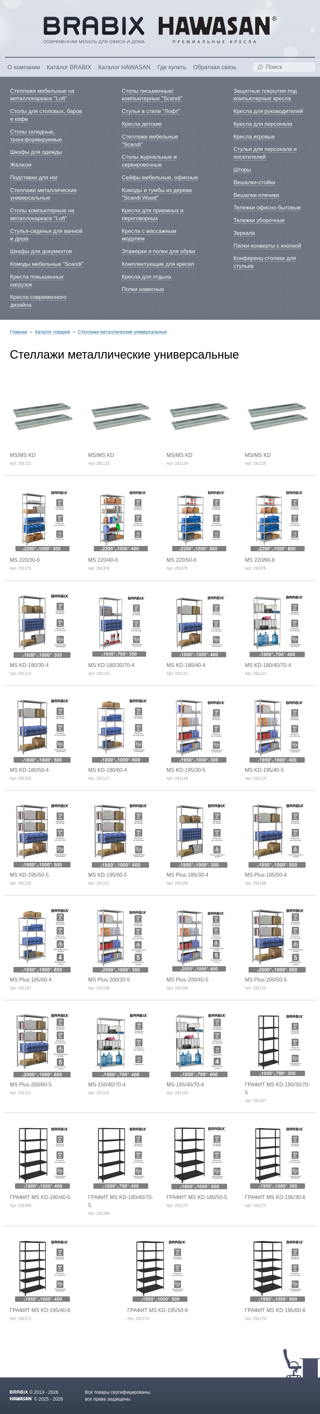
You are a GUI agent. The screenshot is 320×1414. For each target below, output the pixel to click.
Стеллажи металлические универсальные (122, 332)
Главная (18, 332)
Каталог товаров (52, 332)
